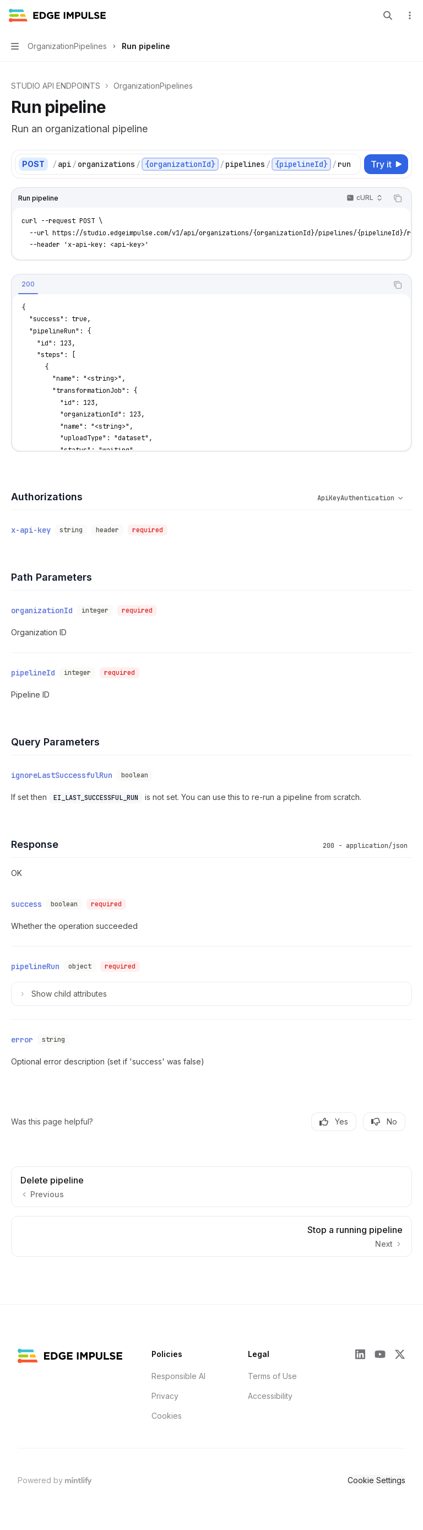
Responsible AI (178, 1376)
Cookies (166, 1415)
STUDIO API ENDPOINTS (55, 85)
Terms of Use (272, 1376)
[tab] (28, 284)
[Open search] (388, 15)
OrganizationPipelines (153, 85)
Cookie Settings (376, 1480)
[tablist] (199, 284)
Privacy (164, 1396)
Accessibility (270, 1396)
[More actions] (408, 15)
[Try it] (386, 164)
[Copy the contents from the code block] (398, 198)
